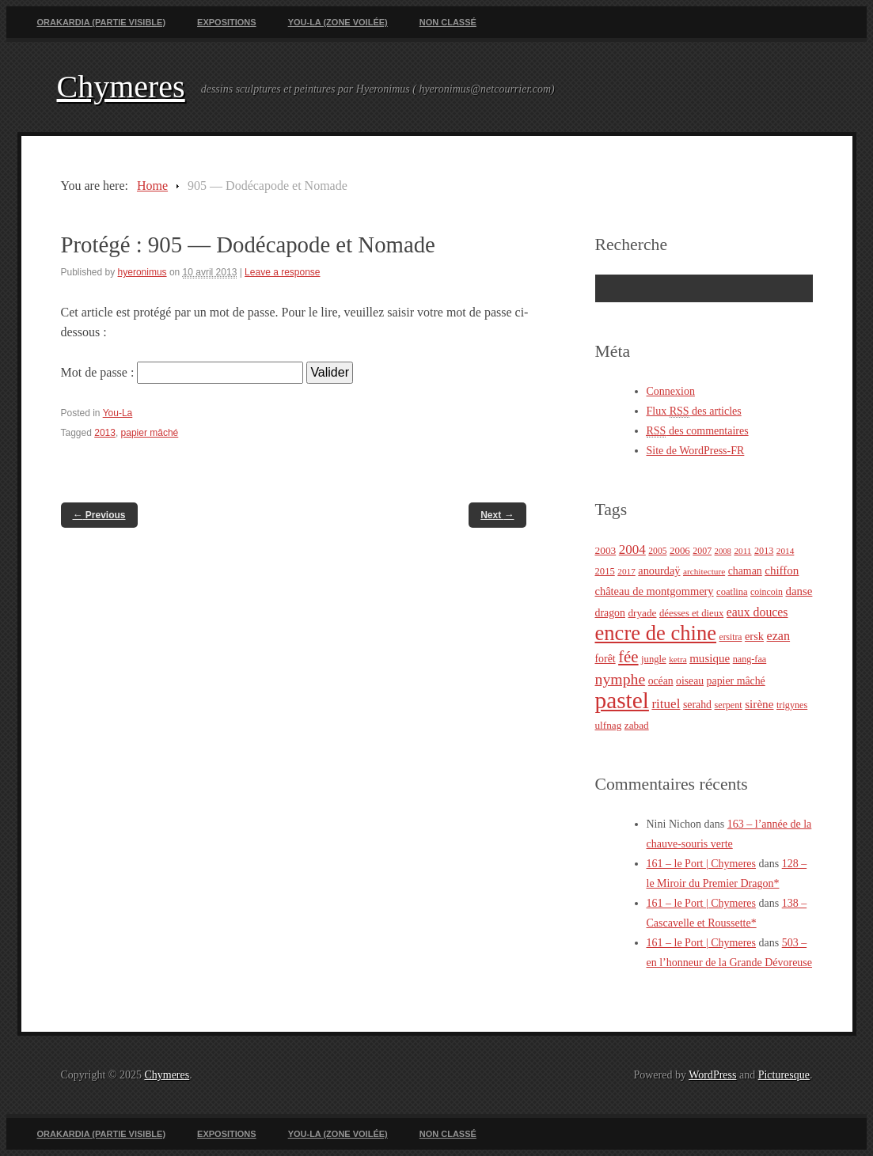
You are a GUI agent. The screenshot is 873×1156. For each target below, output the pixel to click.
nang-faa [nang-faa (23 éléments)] (750, 659)
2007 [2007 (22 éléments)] (702, 550)
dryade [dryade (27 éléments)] (642, 613)
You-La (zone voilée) (338, 22)
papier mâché (150, 432)
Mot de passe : (182, 372)
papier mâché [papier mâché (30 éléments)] (736, 681)
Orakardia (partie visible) (101, 22)
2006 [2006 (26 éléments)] (680, 550)
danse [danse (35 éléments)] (798, 591)
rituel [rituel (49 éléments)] (665, 703)
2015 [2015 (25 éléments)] (605, 571)
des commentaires (698, 431)
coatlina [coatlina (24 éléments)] (731, 591)
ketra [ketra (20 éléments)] (678, 659)
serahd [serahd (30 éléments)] (697, 705)
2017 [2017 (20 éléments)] (626, 571)
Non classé (447, 22)
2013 (105, 432)
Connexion (671, 391)
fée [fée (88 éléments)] (628, 656)
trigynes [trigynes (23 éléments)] (791, 705)
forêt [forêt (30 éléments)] (605, 659)
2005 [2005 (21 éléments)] (657, 551)
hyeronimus (142, 272)
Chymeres (121, 86)
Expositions (226, 22)
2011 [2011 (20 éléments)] (742, 550)
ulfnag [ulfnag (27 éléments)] (608, 725)
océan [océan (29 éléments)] (661, 681)
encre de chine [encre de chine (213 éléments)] (656, 633)
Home (152, 185)
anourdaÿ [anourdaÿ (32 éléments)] (659, 570)
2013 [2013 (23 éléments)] (763, 550)
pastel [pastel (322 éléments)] (622, 700)
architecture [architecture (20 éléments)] (704, 571)
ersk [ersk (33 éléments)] (754, 636)
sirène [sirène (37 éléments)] (759, 704)
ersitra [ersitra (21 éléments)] (730, 637)
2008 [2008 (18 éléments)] (723, 551)
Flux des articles (694, 411)
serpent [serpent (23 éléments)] (728, 705)
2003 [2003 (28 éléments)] (606, 550)
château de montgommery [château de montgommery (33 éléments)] (654, 591)
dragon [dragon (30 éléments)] (610, 613)
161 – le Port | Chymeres (702, 864)
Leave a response (282, 272)
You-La (118, 413)
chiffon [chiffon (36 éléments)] (782, 570)
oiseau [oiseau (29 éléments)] (690, 681)
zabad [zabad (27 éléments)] (636, 725)
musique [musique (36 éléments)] (709, 658)
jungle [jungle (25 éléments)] (653, 659)
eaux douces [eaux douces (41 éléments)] (757, 612)
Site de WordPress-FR (696, 451)
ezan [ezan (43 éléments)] (779, 635)
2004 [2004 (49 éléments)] (632, 549)
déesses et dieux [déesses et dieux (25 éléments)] (691, 613)
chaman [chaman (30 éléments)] (745, 571)
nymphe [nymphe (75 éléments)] (620, 679)
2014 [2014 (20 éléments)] (785, 550)
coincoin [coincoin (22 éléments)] (766, 591)
